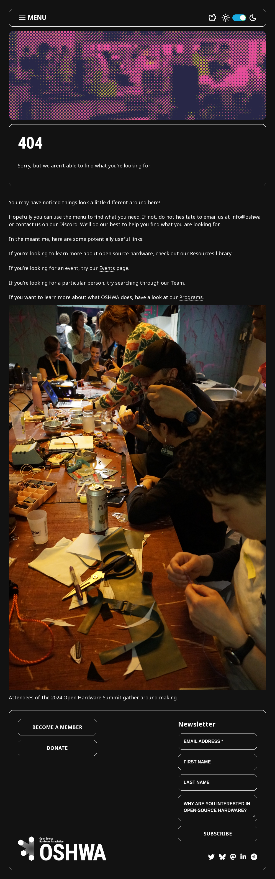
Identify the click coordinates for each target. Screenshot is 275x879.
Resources (202, 253)
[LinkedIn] (241, 857)
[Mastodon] (231, 857)
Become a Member (57, 727)
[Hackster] (254, 856)
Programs (191, 297)
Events (107, 268)
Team (177, 282)
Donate (57, 748)
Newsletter (196, 723)
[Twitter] (211, 857)
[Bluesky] (220, 857)
